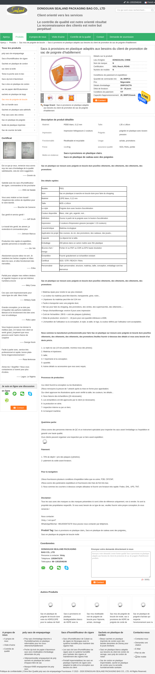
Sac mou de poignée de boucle (32, 43)
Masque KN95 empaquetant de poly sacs (39, 668)
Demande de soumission (122, 37)
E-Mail (137, 649)
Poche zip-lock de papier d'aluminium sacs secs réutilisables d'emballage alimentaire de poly (39, 652)
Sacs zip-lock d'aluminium (12, 79)
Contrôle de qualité (9, 650)
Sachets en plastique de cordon (15, 64)
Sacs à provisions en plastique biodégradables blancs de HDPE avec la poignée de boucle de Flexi (73, 621)
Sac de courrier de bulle (11, 130)
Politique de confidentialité (11, 671)
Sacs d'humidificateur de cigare (14, 59)
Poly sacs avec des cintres (13, 115)
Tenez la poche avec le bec (13, 74)
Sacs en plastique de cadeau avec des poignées (106, 530)
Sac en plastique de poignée (13, 120)
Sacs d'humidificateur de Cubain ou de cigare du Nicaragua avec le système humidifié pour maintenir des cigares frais (78, 642)
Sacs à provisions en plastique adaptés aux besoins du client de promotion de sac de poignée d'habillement (66, 108)
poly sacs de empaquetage (13, 53)
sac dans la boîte (9, 69)
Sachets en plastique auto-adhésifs (16, 110)
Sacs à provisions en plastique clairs (69, 530)
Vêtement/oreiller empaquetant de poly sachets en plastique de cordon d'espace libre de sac (40, 660)
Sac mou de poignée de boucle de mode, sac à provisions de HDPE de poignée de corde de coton (120, 619)
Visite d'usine (58, 37)
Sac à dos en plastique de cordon (15, 84)
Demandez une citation (141, 644)
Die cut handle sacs (10, 105)
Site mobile (140, 657)
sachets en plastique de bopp (14, 94)
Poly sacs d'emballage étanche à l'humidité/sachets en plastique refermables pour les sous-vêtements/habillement (37, 642)
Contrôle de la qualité (80, 37)
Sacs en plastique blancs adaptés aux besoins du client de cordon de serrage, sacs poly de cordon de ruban (114, 653)
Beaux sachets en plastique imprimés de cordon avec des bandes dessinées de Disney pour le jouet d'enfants (114, 642)
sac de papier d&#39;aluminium (15, 89)
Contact (100, 37)
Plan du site (140, 653)
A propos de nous (37, 37)
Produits (19, 37)
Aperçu (6, 37)
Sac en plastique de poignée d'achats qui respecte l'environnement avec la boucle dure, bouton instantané (143, 621)
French (150, 2)
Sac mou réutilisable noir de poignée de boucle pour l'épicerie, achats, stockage (96, 618)
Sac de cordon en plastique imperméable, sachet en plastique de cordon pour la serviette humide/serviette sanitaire (114, 664)
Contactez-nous (141, 639)
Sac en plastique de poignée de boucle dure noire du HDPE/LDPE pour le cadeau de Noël (50, 618)
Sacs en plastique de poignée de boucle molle (60, 534)
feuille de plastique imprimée (13, 125)
